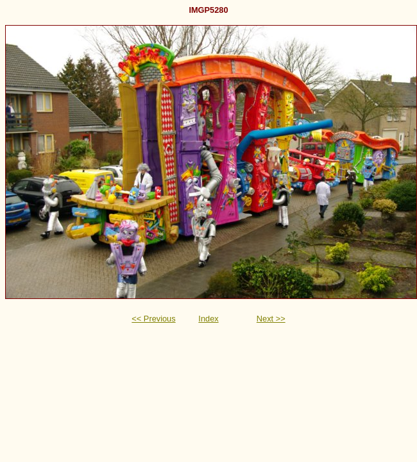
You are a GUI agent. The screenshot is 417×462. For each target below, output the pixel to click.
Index (208, 318)
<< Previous (153, 318)
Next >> (271, 318)
